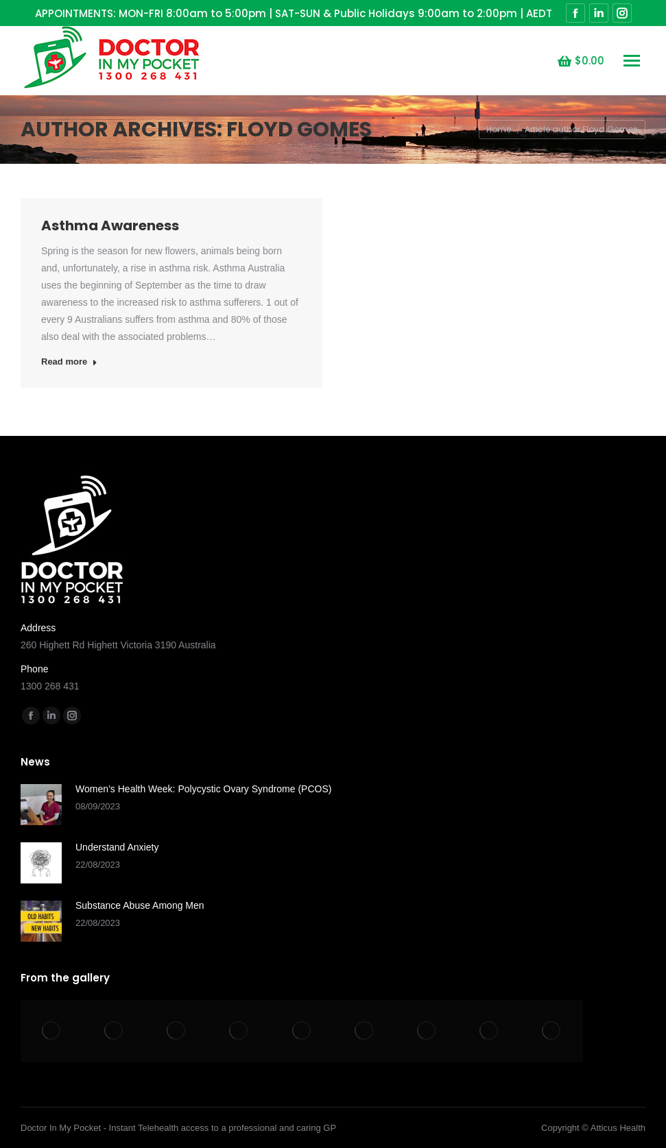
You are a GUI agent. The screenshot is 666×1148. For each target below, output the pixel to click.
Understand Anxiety (116, 847)
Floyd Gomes (299, 129)
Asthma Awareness (110, 225)
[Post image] (41, 804)
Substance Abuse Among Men (139, 905)
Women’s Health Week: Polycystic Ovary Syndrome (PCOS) (203, 788)
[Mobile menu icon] (631, 60)
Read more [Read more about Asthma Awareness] (69, 361)
